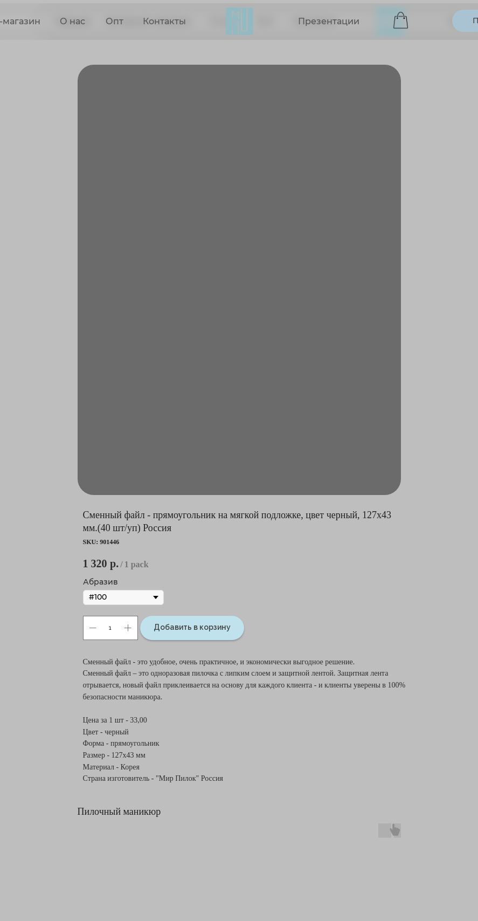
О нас (72, 21)
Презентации (328, 21)
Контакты (164, 21)
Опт (114, 21)
